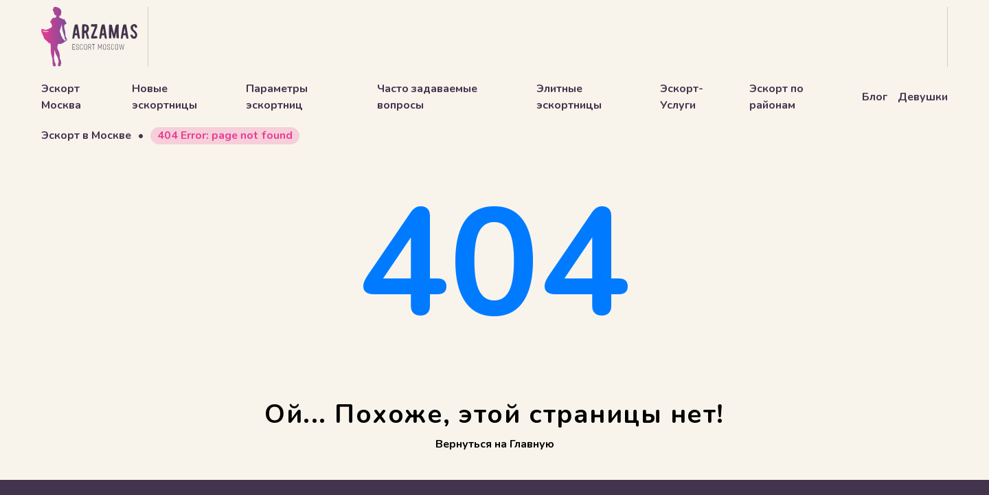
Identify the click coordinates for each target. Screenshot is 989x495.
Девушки (923, 96)
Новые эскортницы (164, 97)
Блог (874, 96)
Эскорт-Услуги (681, 97)
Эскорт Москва (61, 97)
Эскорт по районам (776, 97)
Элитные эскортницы (569, 97)
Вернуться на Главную (494, 444)
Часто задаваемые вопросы (427, 97)
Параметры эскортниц (277, 97)
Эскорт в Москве (86, 135)
